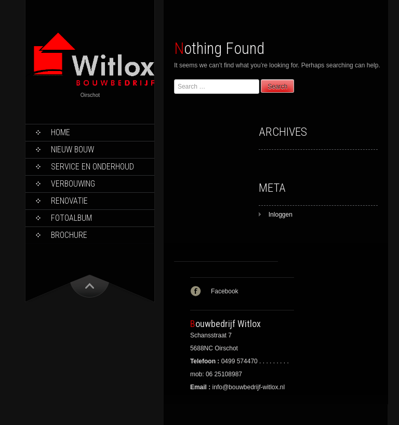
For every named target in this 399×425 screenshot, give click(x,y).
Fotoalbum (71, 218)
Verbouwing (73, 184)
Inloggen (280, 214)
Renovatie (69, 201)
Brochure (69, 235)
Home (60, 132)
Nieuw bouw (72, 149)
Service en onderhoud (92, 167)
